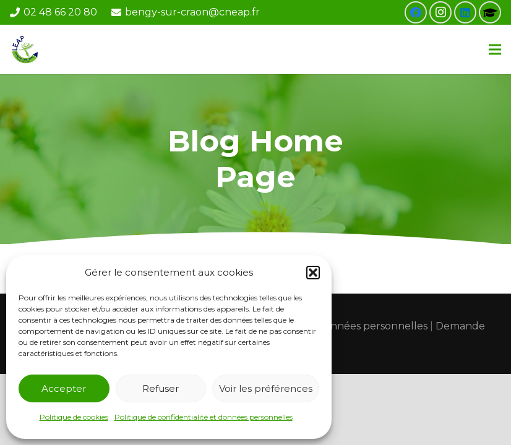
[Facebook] (416, 12)
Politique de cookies (74, 417)
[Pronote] (490, 12)
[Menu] (495, 49)
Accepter (63, 388)
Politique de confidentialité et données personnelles (203, 417)
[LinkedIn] (465, 12)
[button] (313, 272)
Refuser (160, 388)
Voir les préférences (265, 388)
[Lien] (25, 49)
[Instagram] (440, 12)
